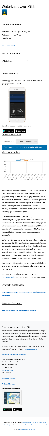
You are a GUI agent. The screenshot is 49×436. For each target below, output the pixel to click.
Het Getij (7, 425)
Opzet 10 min (31, 141)
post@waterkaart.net (9, 378)
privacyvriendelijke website (27, 429)
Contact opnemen (8, 370)
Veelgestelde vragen (9, 384)
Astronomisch (8, 141)
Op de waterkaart (8, 46)
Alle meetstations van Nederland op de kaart (19, 310)
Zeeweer (35, 422)
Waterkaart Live (27, 422)
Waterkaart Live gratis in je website (14, 354)
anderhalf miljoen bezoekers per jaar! (35, 425)
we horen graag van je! (29, 349)
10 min (20, 141)
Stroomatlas (42, 422)
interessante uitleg (8, 277)
